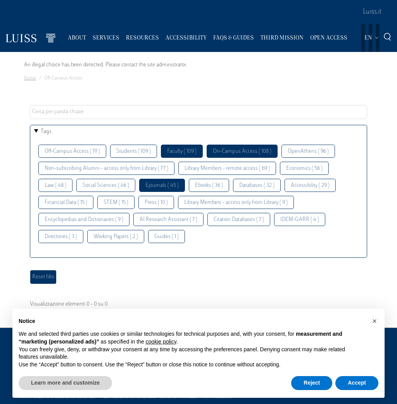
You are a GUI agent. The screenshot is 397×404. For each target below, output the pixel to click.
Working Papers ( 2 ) (115, 237)
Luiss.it (372, 12)
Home (30, 78)
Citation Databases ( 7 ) (239, 220)
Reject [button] (312, 383)
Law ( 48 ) (55, 185)
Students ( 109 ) (133, 151)
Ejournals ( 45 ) (162, 185)
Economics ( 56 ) (304, 168)
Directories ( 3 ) (61, 237)
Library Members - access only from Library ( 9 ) (236, 202)
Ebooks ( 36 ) (209, 185)
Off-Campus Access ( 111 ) (72, 151)
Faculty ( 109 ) (182, 151)
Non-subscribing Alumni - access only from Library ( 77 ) (106, 168)
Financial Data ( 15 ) (66, 202)
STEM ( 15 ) (116, 202)
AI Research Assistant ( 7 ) (168, 220)
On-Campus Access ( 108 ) (242, 151)
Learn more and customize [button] (65, 383)
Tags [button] (46, 132)
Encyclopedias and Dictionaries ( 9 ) (84, 220)
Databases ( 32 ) (256, 185)
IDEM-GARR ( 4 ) (299, 220)
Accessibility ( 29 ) (310, 185)
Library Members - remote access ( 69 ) (227, 168)
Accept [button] (357, 383)
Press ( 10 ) (156, 202)
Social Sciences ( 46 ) (106, 185)
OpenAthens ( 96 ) (308, 151)
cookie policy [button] (161, 341)
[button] (374, 321)
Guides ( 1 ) (166, 237)
